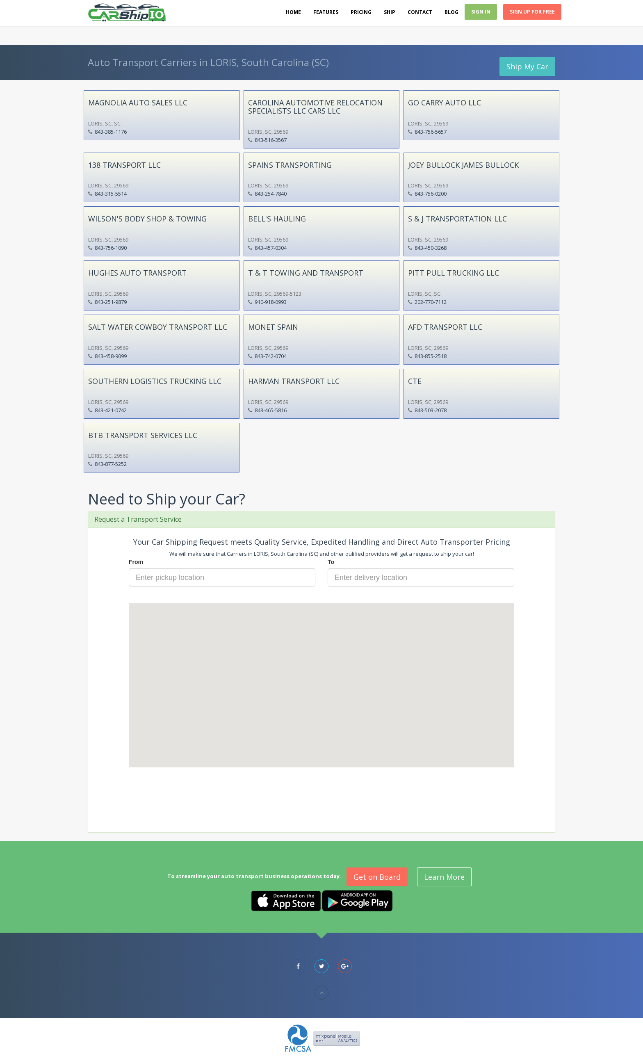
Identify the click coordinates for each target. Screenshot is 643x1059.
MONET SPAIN (273, 327)
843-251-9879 (111, 302)
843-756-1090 (111, 247)
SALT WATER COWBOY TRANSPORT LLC (157, 327)
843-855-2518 (431, 356)
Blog (451, 12)
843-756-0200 (431, 193)
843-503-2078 (431, 410)
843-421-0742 (111, 410)
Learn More (444, 877)
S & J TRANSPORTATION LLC (457, 219)
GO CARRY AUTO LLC (444, 102)
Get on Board (377, 877)
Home (293, 12)
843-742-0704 (271, 356)
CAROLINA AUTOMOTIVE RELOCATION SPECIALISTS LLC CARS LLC (315, 107)
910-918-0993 (271, 302)
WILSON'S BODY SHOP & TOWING (147, 219)
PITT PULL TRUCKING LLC (453, 273)
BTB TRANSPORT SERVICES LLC (142, 435)
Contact (420, 12)
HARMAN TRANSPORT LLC (294, 381)
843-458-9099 (111, 356)
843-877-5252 (111, 464)
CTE (415, 381)
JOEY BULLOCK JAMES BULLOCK (463, 165)
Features (325, 12)
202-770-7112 (431, 302)
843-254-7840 (271, 193)
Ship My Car (527, 66)
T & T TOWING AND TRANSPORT (305, 273)
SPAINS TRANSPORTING (290, 165)
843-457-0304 (271, 247)
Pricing (361, 12)
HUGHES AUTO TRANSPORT (137, 273)
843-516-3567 (271, 140)
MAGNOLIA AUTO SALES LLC (137, 102)
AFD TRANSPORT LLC (445, 327)
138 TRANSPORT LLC (124, 165)
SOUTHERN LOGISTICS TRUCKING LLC (154, 381)
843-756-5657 (431, 131)
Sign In (480, 11)
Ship (389, 12)
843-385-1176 (111, 131)
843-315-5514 (111, 193)
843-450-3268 (431, 247)
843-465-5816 (271, 410)
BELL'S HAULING (277, 219)
